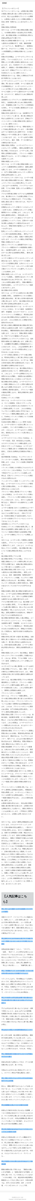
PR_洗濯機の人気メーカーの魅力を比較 (14, 1105)
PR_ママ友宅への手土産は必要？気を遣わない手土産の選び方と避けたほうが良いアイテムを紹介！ (17, 1000)
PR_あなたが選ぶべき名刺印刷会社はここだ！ (17, 1030)
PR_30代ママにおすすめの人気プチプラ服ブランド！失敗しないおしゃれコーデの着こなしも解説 (17, 941)
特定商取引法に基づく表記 (17, 1197)
